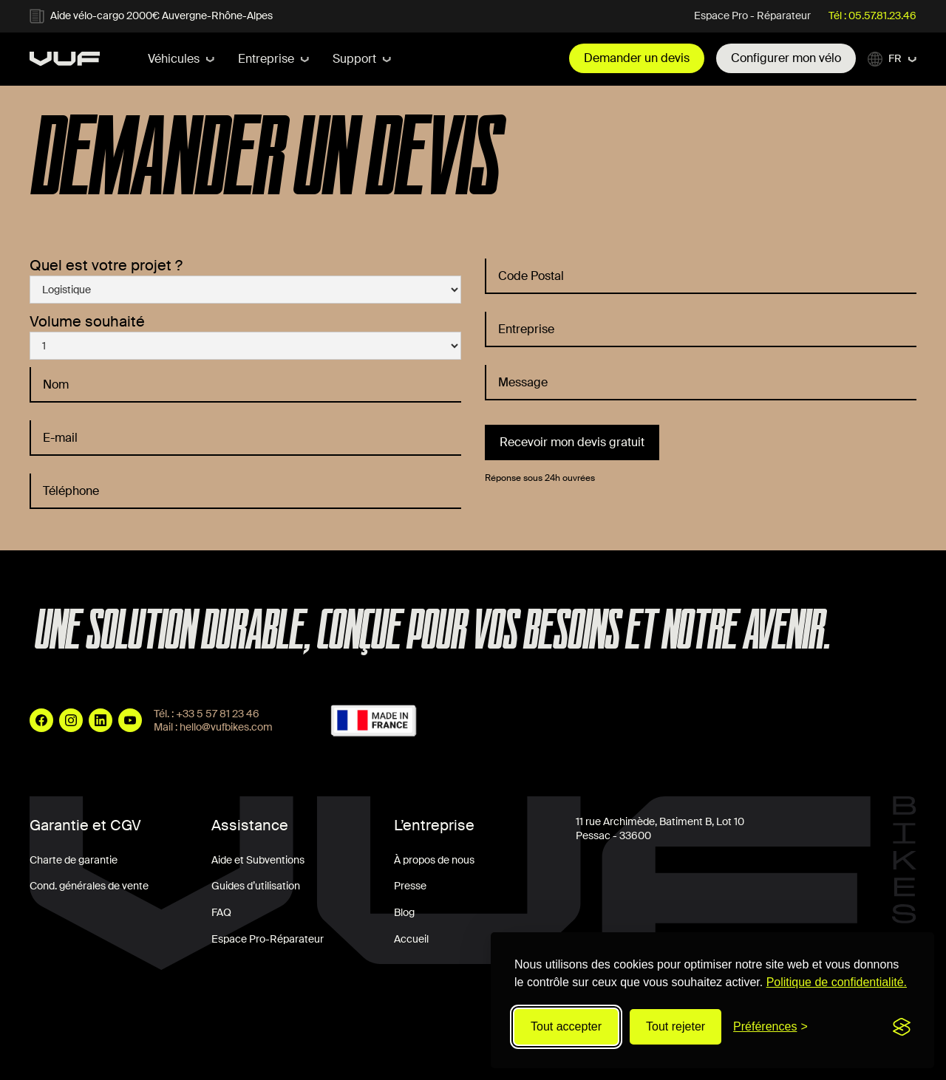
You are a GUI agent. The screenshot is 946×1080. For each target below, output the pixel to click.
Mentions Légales (190, 1048)
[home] (65, 58)
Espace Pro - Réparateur (752, 15)
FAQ (221, 912)
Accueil (411, 939)
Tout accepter (566, 1026)
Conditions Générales (80, 1048)
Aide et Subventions (257, 860)
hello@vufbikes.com (226, 727)
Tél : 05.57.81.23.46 (872, 15)
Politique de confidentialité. (836, 982)
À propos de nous (434, 860)
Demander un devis (637, 58)
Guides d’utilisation (255, 885)
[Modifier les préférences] (770, 1027)
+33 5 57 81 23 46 (217, 713)
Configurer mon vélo (786, 58)
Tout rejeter (675, 1026)
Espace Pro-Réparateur (267, 939)
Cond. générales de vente (89, 885)
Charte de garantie (74, 860)
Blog (404, 912)
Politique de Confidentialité (311, 1048)
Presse (410, 885)
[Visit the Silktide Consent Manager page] (902, 1027)
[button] (181, 59)
